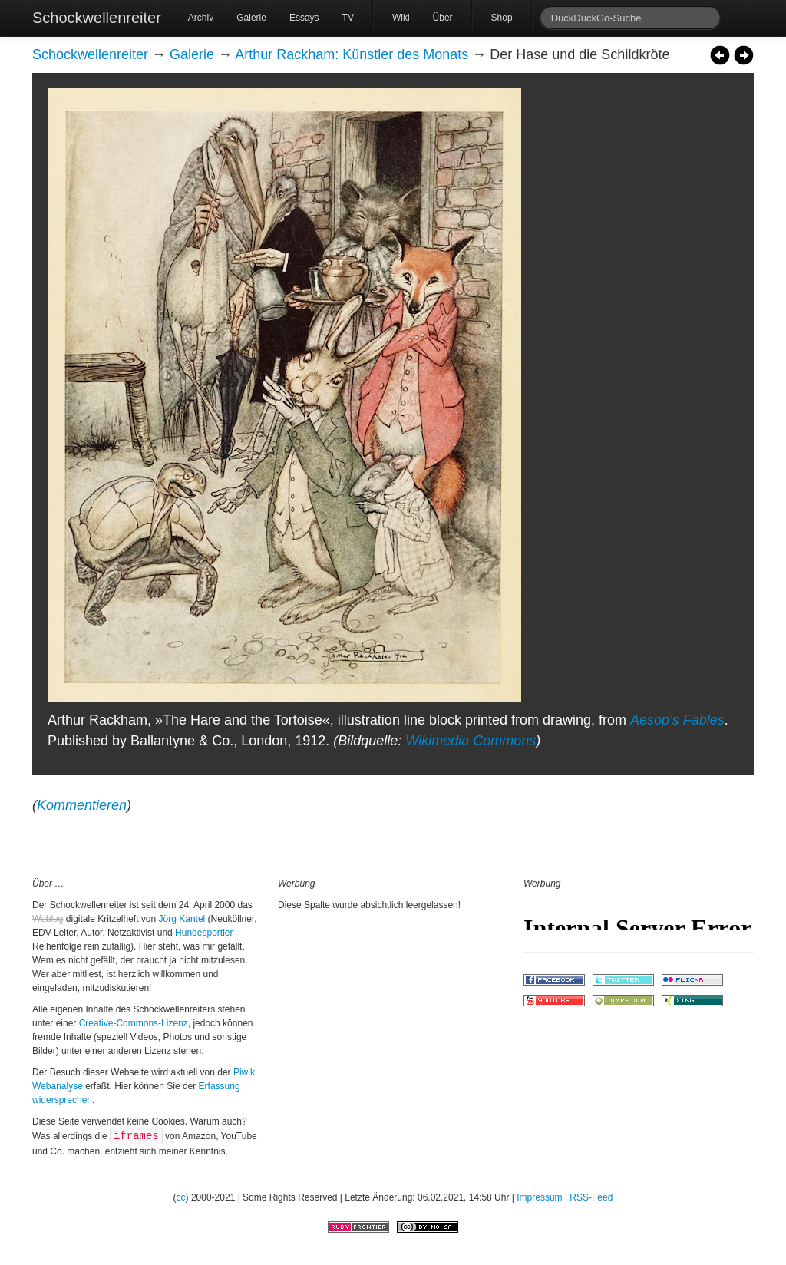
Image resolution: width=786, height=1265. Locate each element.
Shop (502, 17)
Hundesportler (204, 932)
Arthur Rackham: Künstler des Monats (351, 54)
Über (443, 17)
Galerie (251, 17)
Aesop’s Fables (677, 720)
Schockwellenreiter (96, 17)
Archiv (200, 17)
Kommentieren (82, 805)
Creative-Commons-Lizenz (133, 1023)
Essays (304, 17)
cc (181, 1197)
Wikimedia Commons (470, 740)
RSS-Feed (591, 1197)
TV (348, 17)
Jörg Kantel (182, 918)
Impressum (539, 1197)
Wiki (401, 17)
